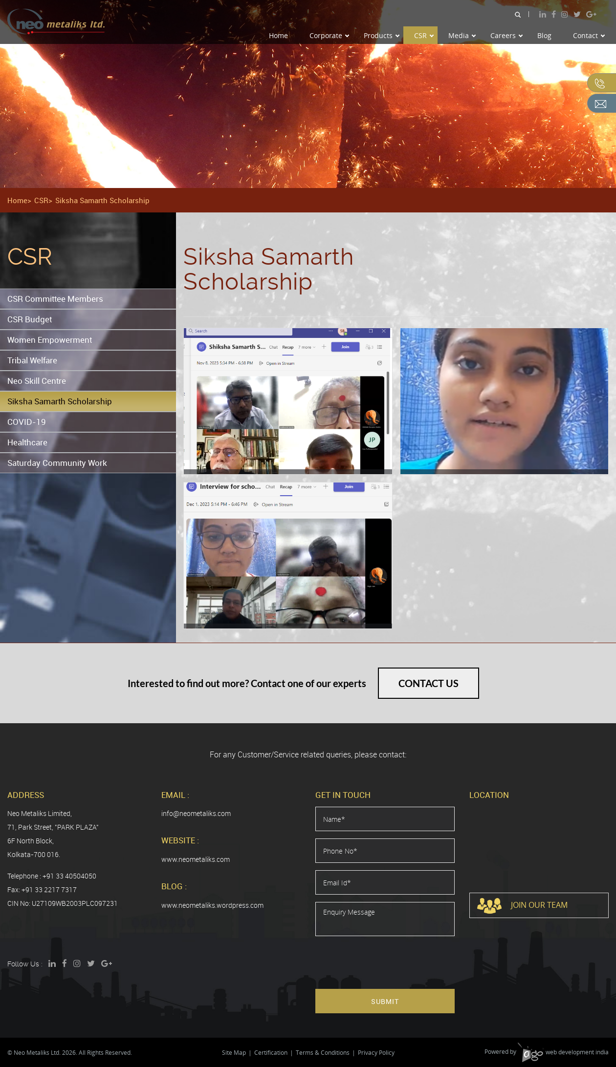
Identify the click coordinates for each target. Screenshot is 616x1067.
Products (381, 35)
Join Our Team (522, 906)
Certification (270, 1052)
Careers (506, 35)
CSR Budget (29, 319)
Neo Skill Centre (36, 380)
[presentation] (389, 962)
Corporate (329, 35)
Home (278, 35)
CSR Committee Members (55, 298)
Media (462, 35)
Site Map (234, 1052)
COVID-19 (26, 421)
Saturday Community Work (57, 462)
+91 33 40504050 (69, 875)
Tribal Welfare (32, 360)
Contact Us (428, 683)
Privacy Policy (376, 1052)
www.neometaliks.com (195, 859)
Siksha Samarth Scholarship (59, 401)
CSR (424, 35)
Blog (544, 35)
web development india (563, 1052)
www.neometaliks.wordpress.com (212, 905)
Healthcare (27, 442)
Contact (589, 35)
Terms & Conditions (323, 1052)
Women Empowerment (49, 339)
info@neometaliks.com (196, 813)
